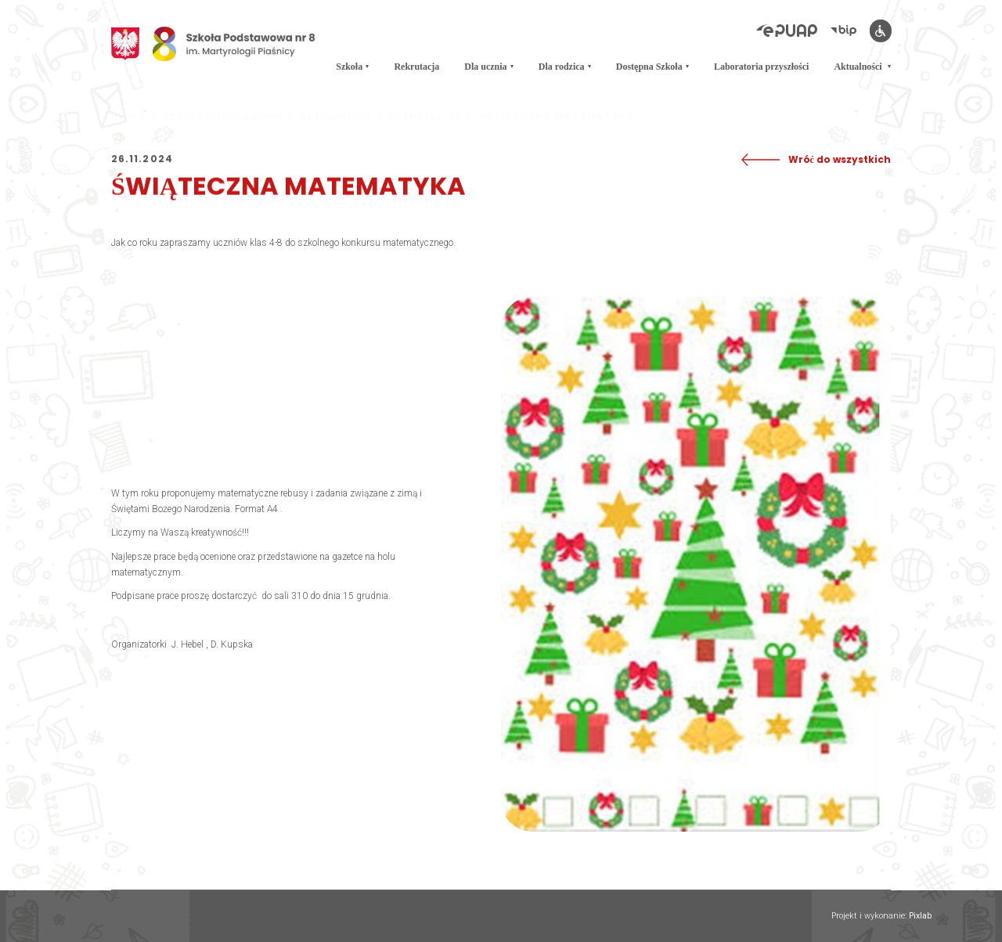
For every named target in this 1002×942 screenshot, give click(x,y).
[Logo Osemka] (234, 41)
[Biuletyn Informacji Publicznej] (850, 31)
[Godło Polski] (125, 42)
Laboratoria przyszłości (761, 62)
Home (134, 116)
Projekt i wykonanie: (881, 916)
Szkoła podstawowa (228, 116)
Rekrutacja (416, 62)
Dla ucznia (485, 62)
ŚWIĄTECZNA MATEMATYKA (556, 116)
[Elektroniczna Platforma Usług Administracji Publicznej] (793, 31)
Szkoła (349, 62)
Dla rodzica (562, 62)
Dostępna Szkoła (649, 62)
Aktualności (859, 62)
